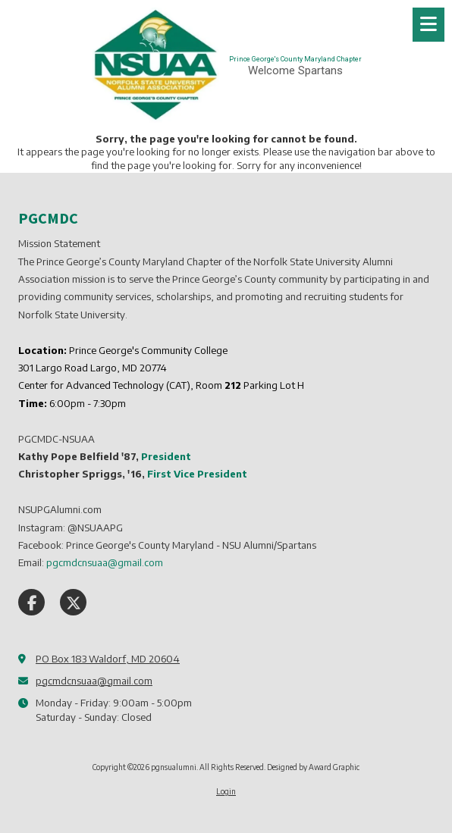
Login (226, 791)
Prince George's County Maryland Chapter (295, 59)
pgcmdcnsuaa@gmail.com (94, 681)
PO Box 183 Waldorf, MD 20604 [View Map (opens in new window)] (108, 659)
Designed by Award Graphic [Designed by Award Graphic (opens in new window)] (313, 767)
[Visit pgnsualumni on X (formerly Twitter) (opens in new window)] (73, 602)
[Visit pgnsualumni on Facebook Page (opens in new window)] (31, 602)
